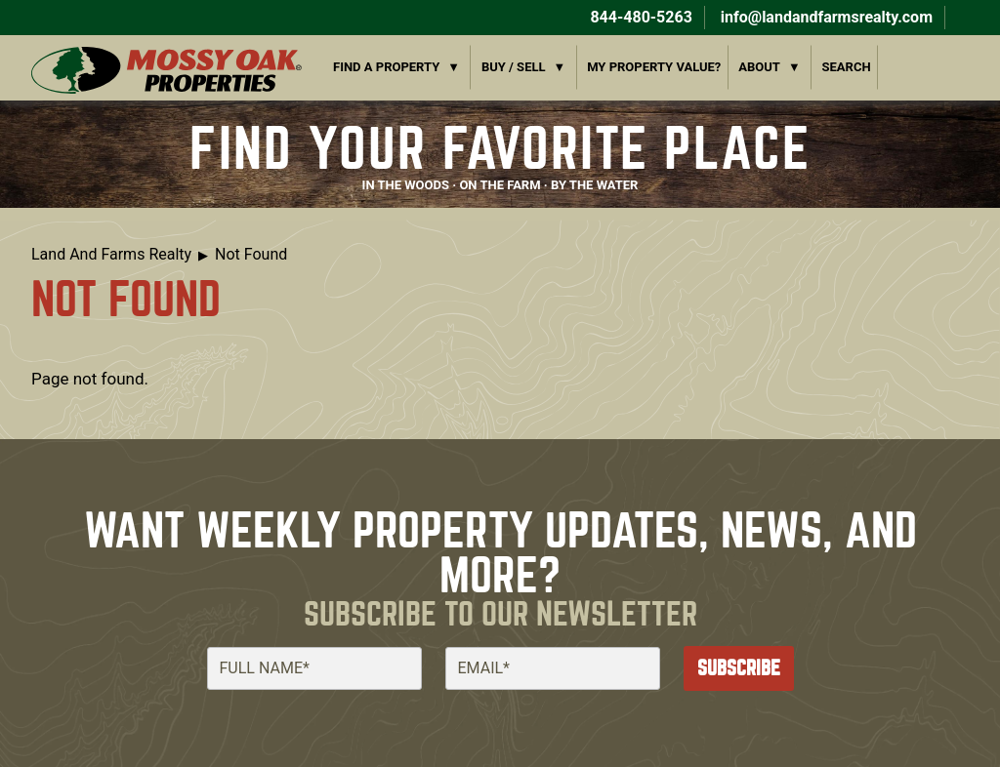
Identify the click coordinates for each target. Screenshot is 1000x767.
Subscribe (738, 668)
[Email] (552, 668)
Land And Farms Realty (111, 254)
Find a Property (386, 67)
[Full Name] (314, 668)
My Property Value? (654, 67)
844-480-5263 (638, 17)
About (759, 67)
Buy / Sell (513, 67)
